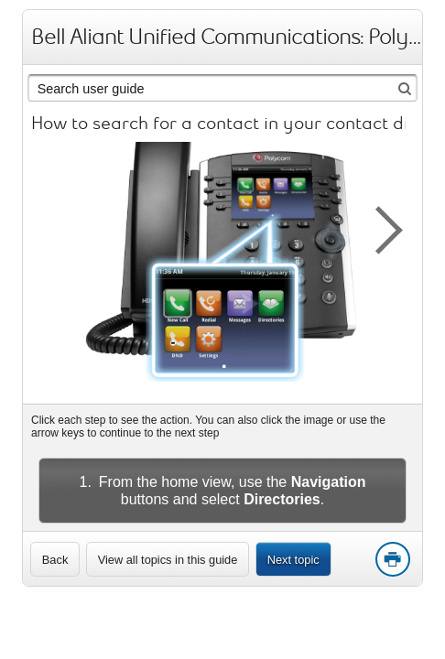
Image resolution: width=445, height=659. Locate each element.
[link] (55, 559)
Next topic (293, 560)
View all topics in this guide (168, 560)
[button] (379, 227)
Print (392, 560)
